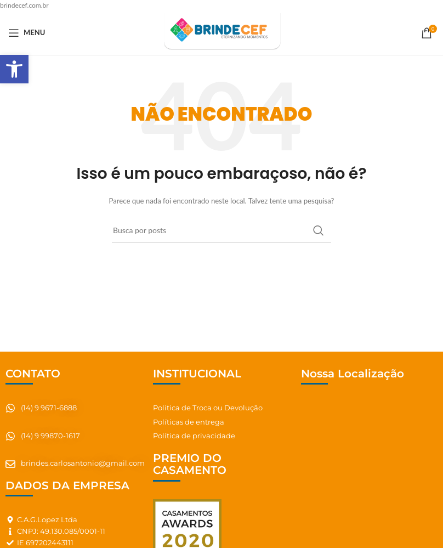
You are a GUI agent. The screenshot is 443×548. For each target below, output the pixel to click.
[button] (14, 69)
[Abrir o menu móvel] (26, 33)
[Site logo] (221, 32)
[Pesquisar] (221, 230)
